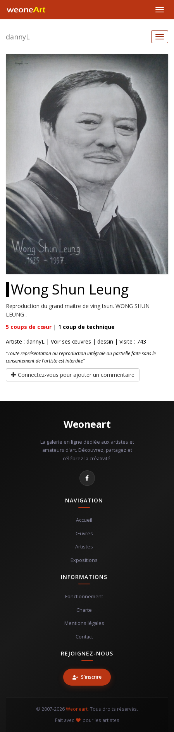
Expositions (84, 560)
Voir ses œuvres (71, 341)
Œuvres (84, 533)
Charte (84, 610)
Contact (84, 636)
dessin (105, 341)
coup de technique (86, 326)
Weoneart (87, 424)
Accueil (84, 520)
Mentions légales (84, 623)
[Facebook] (87, 478)
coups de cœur (29, 326)
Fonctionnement (84, 596)
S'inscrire (87, 677)
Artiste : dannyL (25, 341)
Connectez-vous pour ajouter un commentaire (72, 374)
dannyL (18, 36)
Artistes (84, 546)
